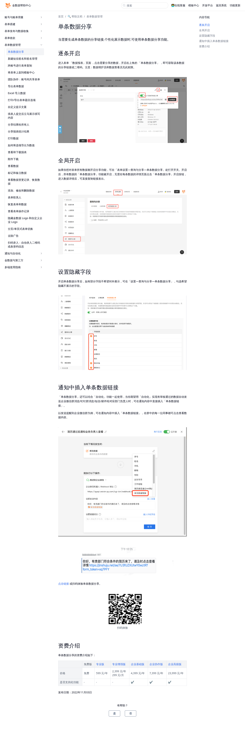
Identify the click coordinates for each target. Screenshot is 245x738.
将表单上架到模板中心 (21, 72)
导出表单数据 (16, 86)
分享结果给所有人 (18, 124)
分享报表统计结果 (18, 131)
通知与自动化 (23, 253)
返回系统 (221, 5)
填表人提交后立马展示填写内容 (24, 115)
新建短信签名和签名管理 (22, 58)
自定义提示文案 (17, 107)
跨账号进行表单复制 (20, 65)
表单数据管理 (23, 45)
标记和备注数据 (17, 173)
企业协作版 (156, 664)
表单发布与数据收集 (23, 31)
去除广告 (13, 236)
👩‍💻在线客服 (178, 5)
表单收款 (23, 38)
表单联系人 (14, 197)
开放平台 (207, 5)
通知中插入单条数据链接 (214, 41)
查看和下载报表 (17, 152)
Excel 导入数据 (17, 93)
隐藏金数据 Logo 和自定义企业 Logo (25, 220)
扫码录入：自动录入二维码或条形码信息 (24, 244)
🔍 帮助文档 (75, 16)
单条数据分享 (16, 51)
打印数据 (13, 138)
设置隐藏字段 (207, 35)
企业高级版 (174, 664)
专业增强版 (119, 664)
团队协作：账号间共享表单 (24, 79)
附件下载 (13, 159)
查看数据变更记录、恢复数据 (24, 181)
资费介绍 (204, 46)
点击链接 (63, 583)
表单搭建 (23, 24)
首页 (61, 16)
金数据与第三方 (23, 260)
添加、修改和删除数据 (21, 190)
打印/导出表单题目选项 (22, 100)
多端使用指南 (23, 267)
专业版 (100, 664)
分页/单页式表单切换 (20, 229)
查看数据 (13, 166)
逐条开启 (204, 25)
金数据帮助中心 (18, 5)
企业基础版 (137, 664)
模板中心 (193, 5)
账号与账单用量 (23, 17)
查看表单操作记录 (18, 211)
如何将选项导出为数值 (21, 145)
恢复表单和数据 (17, 204)
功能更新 (235, 5)
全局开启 (204, 30)
